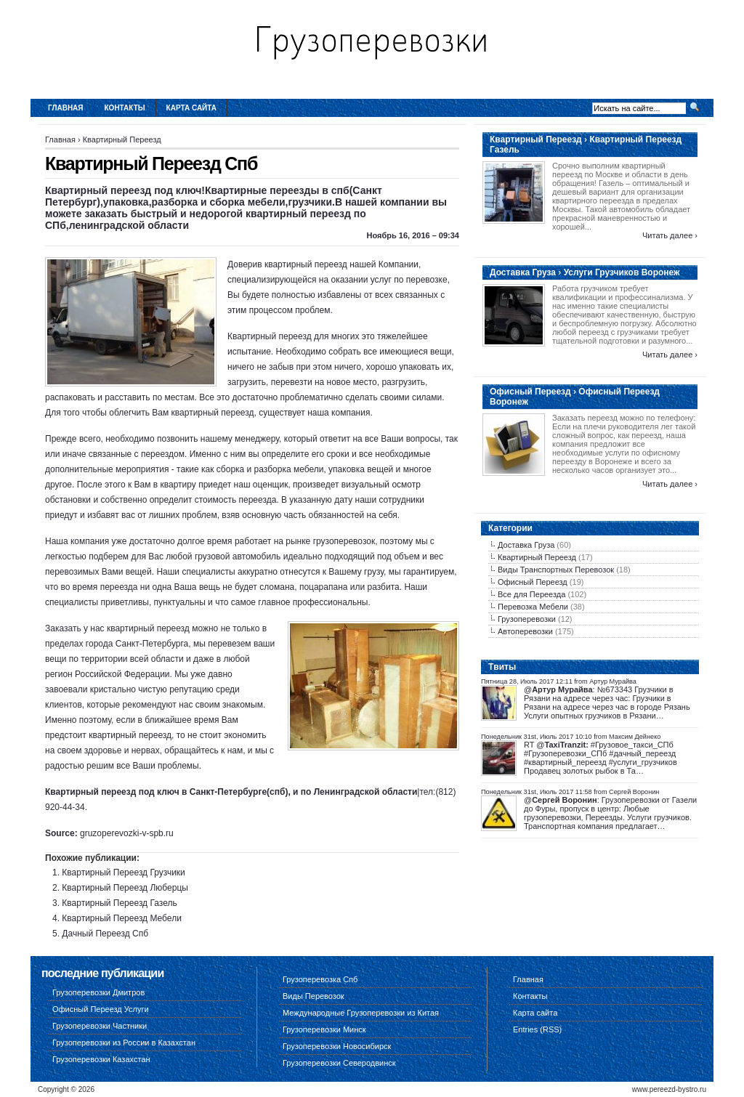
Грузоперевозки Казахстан (101, 1059)
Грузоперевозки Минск (324, 1029)
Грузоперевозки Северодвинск (339, 1062)
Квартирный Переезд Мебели (122, 918)
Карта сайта (191, 108)
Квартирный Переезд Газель (119, 903)
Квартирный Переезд (122, 139)
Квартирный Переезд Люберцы (125, 888)
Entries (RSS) (537, 1029)
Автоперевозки (525, 631)
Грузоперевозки (527, 619)
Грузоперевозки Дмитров (98, 992)
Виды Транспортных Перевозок (556, 569)
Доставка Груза (526, 545)
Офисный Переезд (532, 582)
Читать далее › (670, 235)
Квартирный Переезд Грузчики (123, 872)
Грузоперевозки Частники (99, 1025)
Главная (66, 108)
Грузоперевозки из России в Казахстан (123, 1042)
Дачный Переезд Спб (105, 933)
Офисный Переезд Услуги (100, 1009)
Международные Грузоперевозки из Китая (361, 1012)
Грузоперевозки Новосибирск (337, 1046)
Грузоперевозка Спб (320, 979)
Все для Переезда (531, 594)
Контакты (125, 108)
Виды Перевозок (313, 996)
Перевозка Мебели (533, 606)
